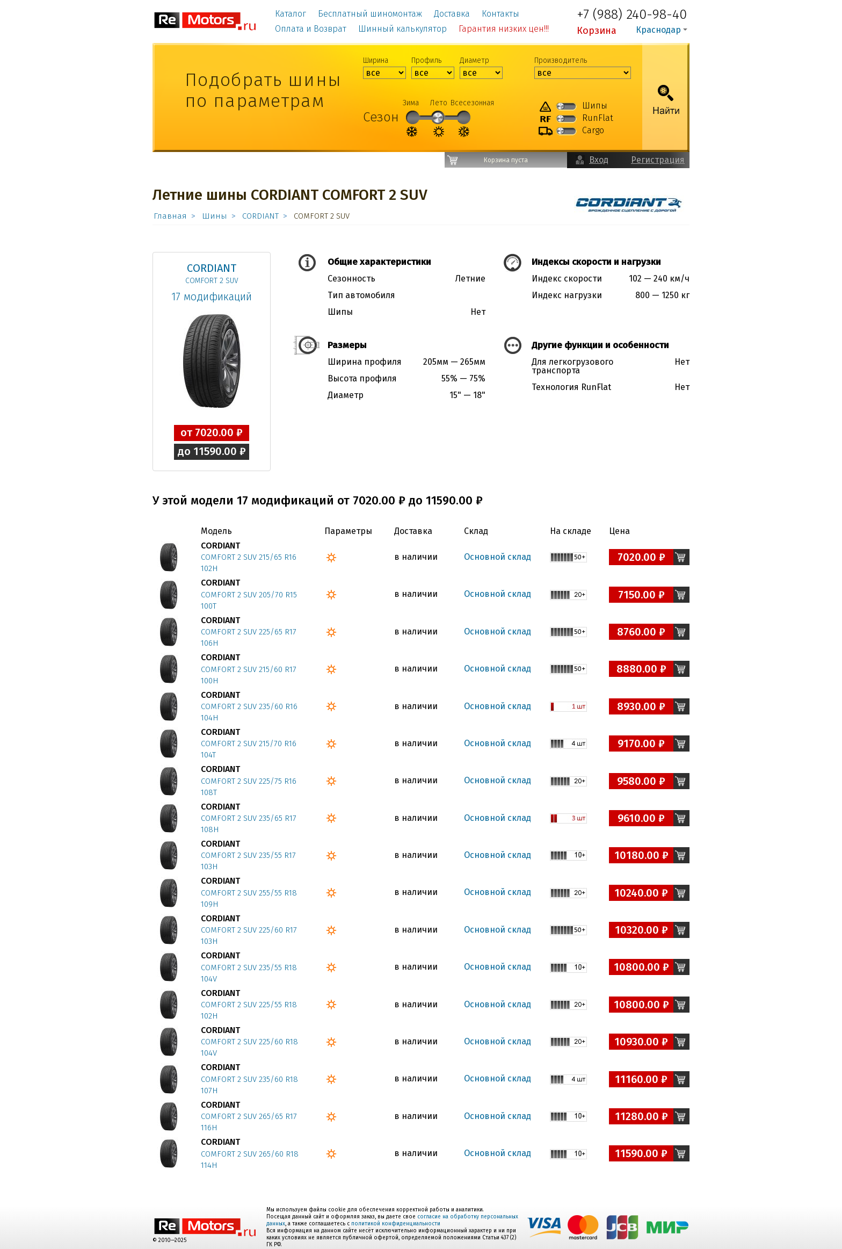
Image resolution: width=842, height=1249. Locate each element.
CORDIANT (260, 216)
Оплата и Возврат (310, 29)
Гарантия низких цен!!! (504, 29)
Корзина (596, 31)
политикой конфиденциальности (395, 1224)
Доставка (452, 14)
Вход (598, 160)
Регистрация (658, 160)
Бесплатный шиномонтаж (370, 14)
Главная (170, 216)
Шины (214, 216)
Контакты (500, 14)
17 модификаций (211, 296)
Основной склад (497, 557)
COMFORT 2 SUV (211, 280)
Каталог (290, 14)
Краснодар (658, 30)
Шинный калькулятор (402, 29)
